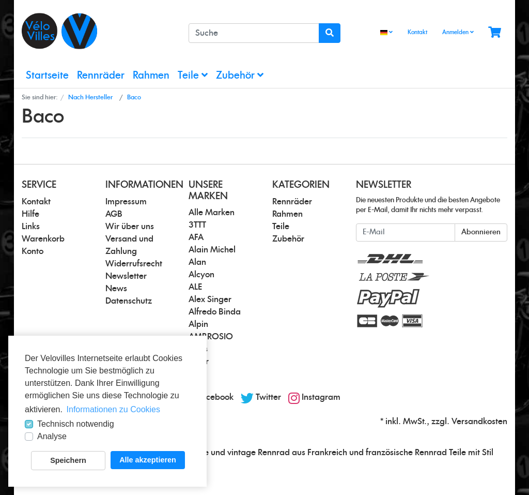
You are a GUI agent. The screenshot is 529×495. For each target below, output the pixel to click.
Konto (32, 251)
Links (31, 226)
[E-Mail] (405, 232)
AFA (196, 237)
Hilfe (30, 214)
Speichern (68, 460)
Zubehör (239, 75)
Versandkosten (479, 421)
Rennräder (101, 76)
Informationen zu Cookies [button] (113, 409)
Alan (197, 262)
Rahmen (151, 76)
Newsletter (126, 276)
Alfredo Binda (215, 312)
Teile (193, 75)
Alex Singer (210, 299)
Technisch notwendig (75, 423)
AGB (113, 214)
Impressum (126, 202)
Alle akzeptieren (147, 460)
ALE (195, 287)
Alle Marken (212, 212)
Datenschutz (128, 301)
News (116, 288)
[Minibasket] (494, 32)
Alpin (198, 324)
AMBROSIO (211, 337)
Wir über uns (129, 226)
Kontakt (417, 32)
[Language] (386, 32)
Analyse (52, 436)
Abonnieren (481, 232)
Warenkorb (43, 239)
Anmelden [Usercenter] (458, 32)
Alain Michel (212, 250)
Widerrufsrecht (133, 264)
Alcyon (201, 275)
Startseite (47, 76)
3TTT (197, 225)
